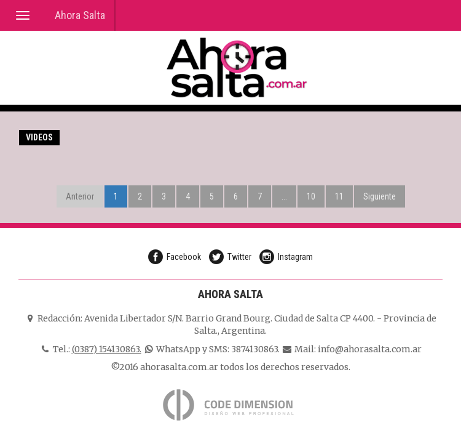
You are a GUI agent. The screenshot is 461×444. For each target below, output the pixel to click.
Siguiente (379, 196)
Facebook (184, 257)
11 (339, 196)
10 (311, 196)
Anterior (80, 196)
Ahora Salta (80, 15)
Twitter (239, 257)
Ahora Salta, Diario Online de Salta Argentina (236, 68)
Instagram (295, 257)
